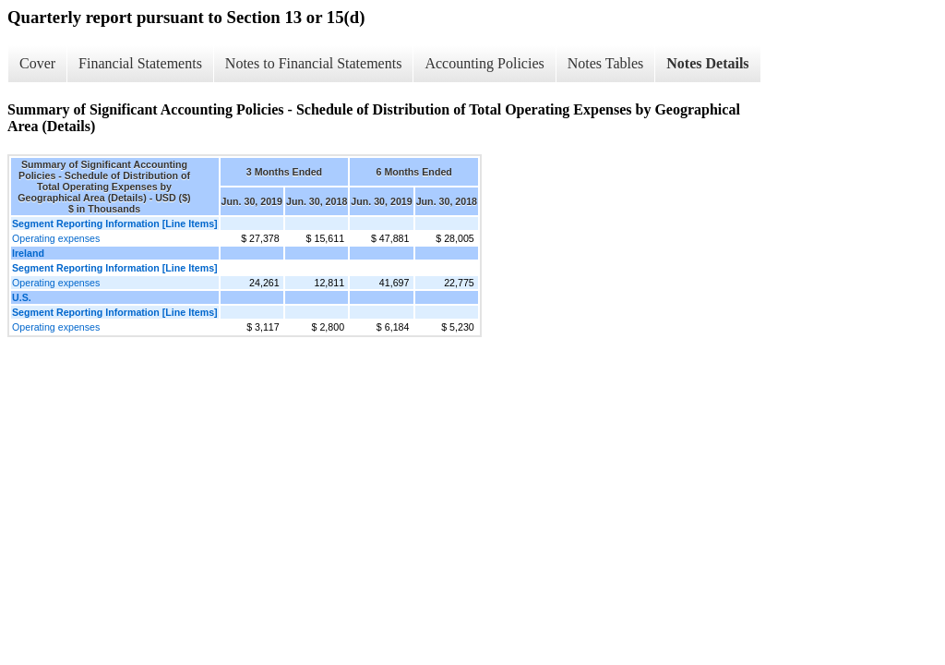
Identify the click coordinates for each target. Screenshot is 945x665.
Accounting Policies (484, 63)
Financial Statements (140, 63)
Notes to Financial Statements (313, 63)
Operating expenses (56, 238)
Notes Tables (606, 63)
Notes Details (707, 63)
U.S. (21, 297)
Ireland (28, 253)
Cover (37, 63)
